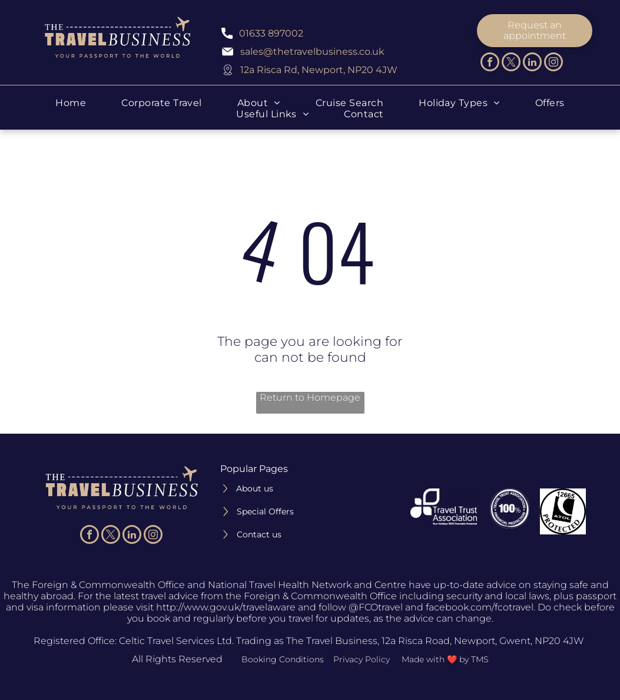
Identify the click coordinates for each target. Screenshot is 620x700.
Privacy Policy (361, 659)
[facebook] (489, 63)
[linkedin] (532, 63)
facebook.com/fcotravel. (480, 607)
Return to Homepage (310, 397)
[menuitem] (71, 102)
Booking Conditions (282, 659)
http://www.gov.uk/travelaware (226, 607)
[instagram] (553, 63)
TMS (480, 659)
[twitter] (511, 63)
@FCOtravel (376, 607)
